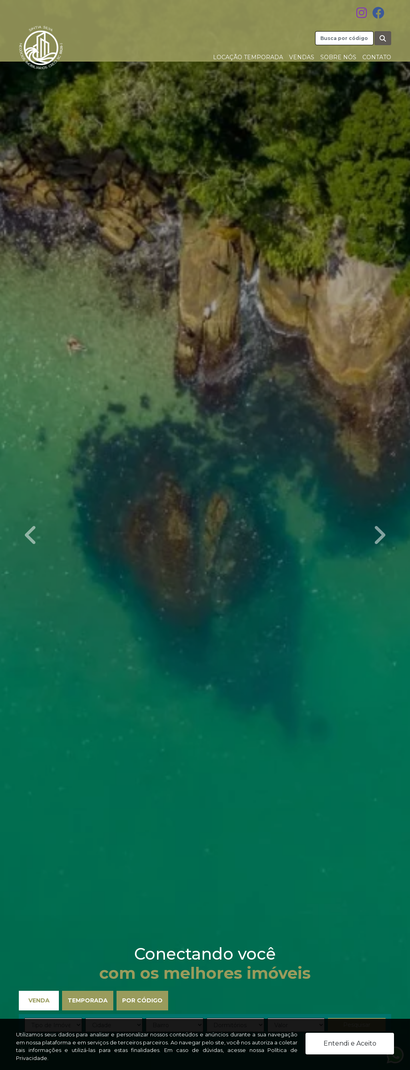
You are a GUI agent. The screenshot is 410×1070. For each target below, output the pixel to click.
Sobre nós (338, 57)
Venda (39, 1000)
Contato (376, 57)
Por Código (142, 1000)
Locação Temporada (248, 57)
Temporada (88, 1000)
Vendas (301, 57)
